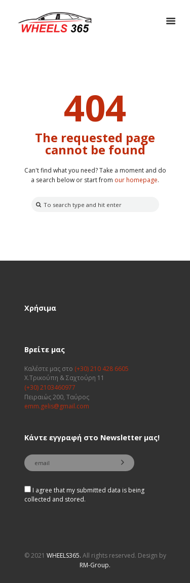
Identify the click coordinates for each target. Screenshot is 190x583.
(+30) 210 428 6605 (101, 368)
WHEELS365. (64, 555)
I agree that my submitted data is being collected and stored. (84, 495)
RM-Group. (95, 565)
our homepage (136, 180)
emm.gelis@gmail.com (56, 406)
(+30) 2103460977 (49, 387)
